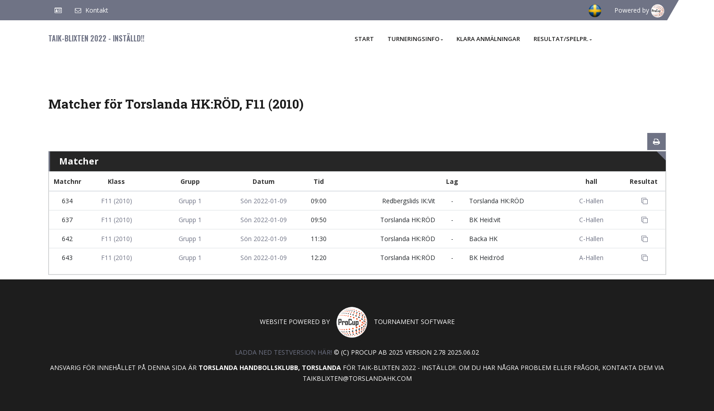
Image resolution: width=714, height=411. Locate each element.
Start (364, 39)
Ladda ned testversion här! (283, 352)
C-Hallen (591, 200)
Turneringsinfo (415, 39)
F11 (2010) (116, 200)
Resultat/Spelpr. (563, 39)
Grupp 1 (190, 200)
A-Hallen (591, 257)
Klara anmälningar (488, 39)
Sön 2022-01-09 (263, 200)
